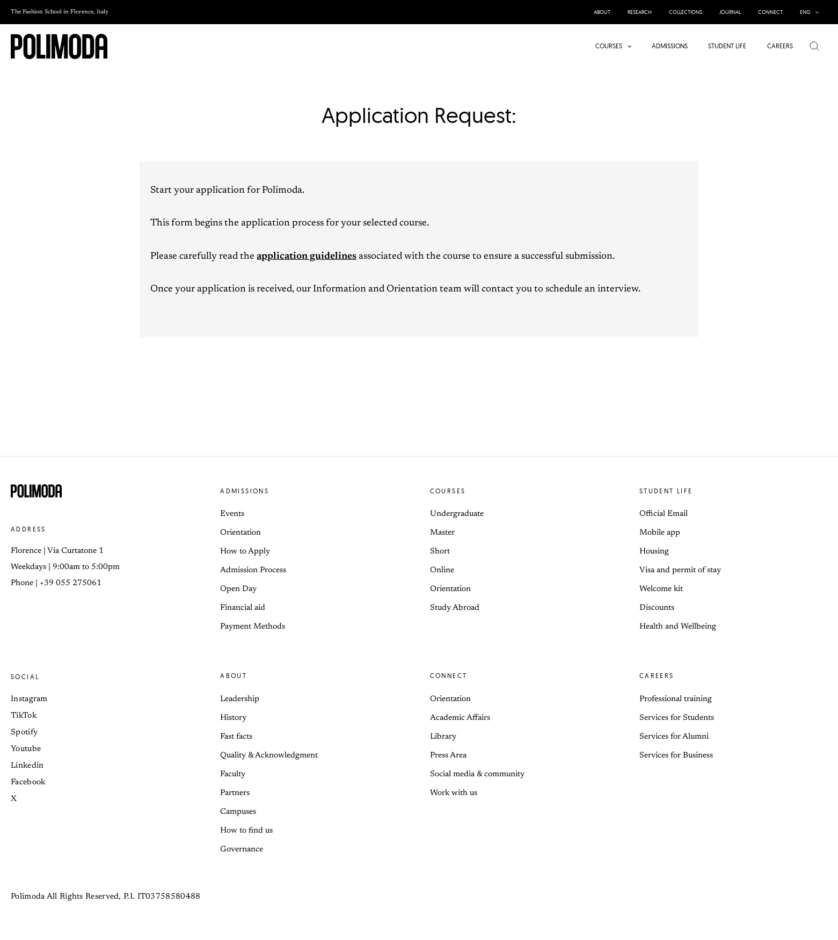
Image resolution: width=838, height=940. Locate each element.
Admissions (244, 491)
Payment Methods (252, 627)
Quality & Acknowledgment (269, 756)
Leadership (239, 699)
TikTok (24, 716)
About (233, 676)
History (233, 718)
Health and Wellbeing (677, 627)
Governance (241, 850)
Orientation (240, 533)
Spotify (24, 732)
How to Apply (245, 552)
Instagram (29, 699)
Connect (449, 676)
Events (232, 514)
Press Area (448, 756)
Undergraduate (457, 514)
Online (442, 570)
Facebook (28, 782)
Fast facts (236, 737)
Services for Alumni (674, 737)
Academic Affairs (460, 718)
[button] (814, 12)
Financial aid (242, 608)
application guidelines (306, 256)
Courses (448, 491)
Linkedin (27, 766)
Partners (235, 793)
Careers (656, 676)
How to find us (246, 831)
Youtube (26, 749)
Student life (666, 491)
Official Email (663, 514)
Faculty (232, 774)
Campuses (238, 812)
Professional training (675, 699)
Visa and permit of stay (680, 570)
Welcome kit (661, 589)
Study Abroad (454, 608)
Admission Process (253, 570)
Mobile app (659, 533)
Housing (654, 552)
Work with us (453, 793)
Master (442, 533)
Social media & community (477, 774)
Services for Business (676, 756)
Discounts (656, 608)
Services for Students (676, 718)
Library (443, 737)
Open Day (238, 589)
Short (440, 552)
